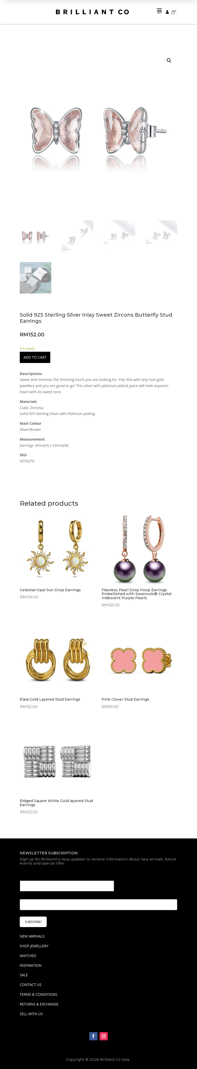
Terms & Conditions (38, 991)
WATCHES (28, 952)
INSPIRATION (31, 962)
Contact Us (31, 982)
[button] (169, 58)
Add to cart (35, 354)
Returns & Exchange (39, 1001)
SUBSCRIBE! (33, 919)
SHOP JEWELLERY (34, 943)
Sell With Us (31, 1011)
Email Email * (33, 871)
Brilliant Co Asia (114, 1057)
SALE (24, 972)
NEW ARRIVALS (32, 933)
